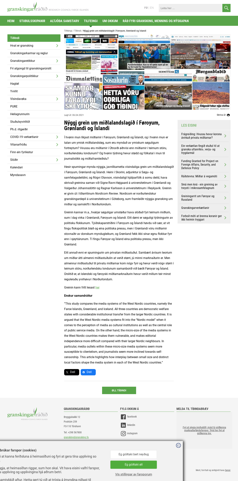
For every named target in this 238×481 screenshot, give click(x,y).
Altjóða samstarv (64, 21)
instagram (129, 433)
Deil (72, 372)
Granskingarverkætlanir (204, 208)
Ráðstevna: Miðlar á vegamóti (204, 176)
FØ (146, 7)
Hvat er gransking (21, 45)
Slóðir (14, 160)
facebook (128, 417)
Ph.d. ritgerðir (19, 129)
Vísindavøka (18, 99)
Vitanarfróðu (18, 144)
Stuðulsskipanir (32, 21)
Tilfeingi (91, 21)
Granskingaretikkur (22, 61)
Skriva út (224, 115)
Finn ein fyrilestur (21, 152)
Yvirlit (14, 91)
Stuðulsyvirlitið (20, 121)
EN (152, 7)
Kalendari (16, 167)
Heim (11, 21)
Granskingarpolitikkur (24, 76)
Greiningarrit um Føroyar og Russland (204, 197)
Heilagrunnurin (20, 114)
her (97, 287)
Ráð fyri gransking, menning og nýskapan (156, 21)
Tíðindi (14, 38)
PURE (13, 106)
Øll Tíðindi (119, 390)
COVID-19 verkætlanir (24, 137)
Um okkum (110, 21)
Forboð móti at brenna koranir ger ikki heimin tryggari (204, 217)
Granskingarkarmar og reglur (29, 53)
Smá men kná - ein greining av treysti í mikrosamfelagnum (204, 186)
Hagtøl (14, 83)
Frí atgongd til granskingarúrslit (30, 68)
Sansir (228, 470)
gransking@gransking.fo (76, 437)
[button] (204, 430)
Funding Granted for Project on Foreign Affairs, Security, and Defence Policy (204, 164)
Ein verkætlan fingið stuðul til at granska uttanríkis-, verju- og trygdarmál (204, 149)
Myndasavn (18, 175)
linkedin (127, 425)
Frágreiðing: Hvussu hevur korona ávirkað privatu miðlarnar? (204, 135)
